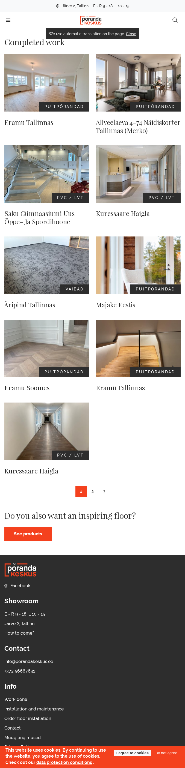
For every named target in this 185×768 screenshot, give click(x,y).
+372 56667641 (19, 671)
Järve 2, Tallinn (72, 6)
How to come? (19, 633)
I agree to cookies (132, 753)
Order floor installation (27, 718)
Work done (15, 699)
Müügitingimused (22, 737)
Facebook (17, 585)
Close (131, 34)
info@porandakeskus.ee (28, 661)
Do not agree (166, 753)
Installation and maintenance (34, 709)
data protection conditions (64, 762)
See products (28, 533)
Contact (12, 728)
